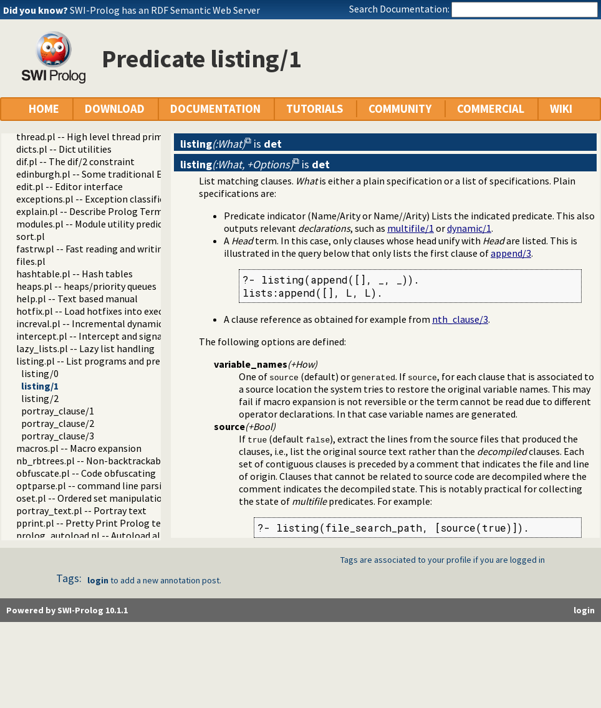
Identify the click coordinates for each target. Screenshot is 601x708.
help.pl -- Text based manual (77, 298)
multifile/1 (410, 228)
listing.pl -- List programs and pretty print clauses (123, 361)
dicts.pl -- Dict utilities (64, 149)
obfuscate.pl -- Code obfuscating (86, 473)
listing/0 (40, 373)
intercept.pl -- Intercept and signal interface (111, 336)
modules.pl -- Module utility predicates (98, 224)
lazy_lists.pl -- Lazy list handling (85, 348)
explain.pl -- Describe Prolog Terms (91, 211)
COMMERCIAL (490, 109)
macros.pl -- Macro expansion (79, 448)
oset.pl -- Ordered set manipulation (92, 498)
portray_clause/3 (57, 435)
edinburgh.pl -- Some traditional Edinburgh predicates (132, 174)
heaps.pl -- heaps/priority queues (86, 286)
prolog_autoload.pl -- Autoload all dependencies (119, 535)
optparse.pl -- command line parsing (94, 485)
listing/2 (40, 398)
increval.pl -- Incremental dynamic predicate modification (139, 323)
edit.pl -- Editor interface (69, 186)
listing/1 (40, 386)
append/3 (511, 253)
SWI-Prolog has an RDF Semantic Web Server (165, 10)
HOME (44, 109)
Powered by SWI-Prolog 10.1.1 (67, 610)
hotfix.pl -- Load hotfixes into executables (105, 311)
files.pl (31, 261)
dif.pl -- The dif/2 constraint (75, 161)
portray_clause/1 (57, 410)
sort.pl (30, 236)
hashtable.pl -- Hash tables (74, 273)
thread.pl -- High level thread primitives (101, 136)
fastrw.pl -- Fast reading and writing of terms (112, 248)
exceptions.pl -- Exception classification (101, 199)
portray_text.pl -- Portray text (81, 510)
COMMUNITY (399, 109)
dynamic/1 (469, 228)
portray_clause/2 (57, 423)
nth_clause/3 (460, 319)
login (97, 580)
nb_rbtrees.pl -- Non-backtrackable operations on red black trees (156, 460)
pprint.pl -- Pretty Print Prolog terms (97, 523)
